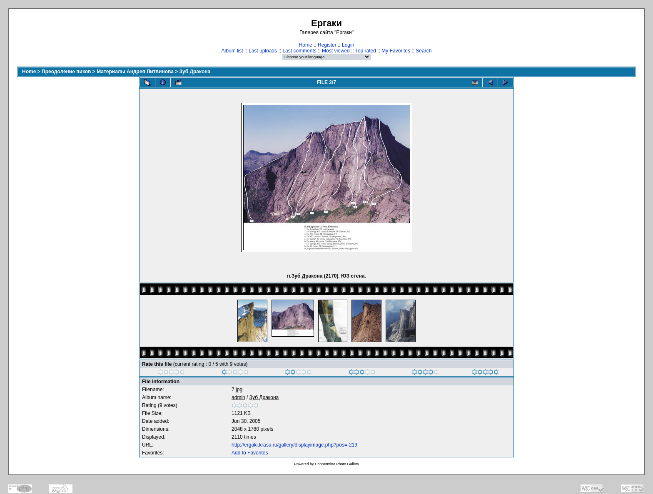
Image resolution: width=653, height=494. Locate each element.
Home (305, 45)
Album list (232, 51)
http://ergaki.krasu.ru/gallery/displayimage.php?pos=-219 (294, 445)
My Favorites (395, 51)
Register (327, 45)
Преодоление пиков (66, 71)
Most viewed (336, 51)
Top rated (365, 51)
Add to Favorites (250, 453)
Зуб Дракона (195, 71)
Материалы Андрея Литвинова (135, 71)
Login (348, 45)
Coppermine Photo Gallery (337, 464)
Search (423, 51)
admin (238, 397)
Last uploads (263, 51)
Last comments (299, 51)
